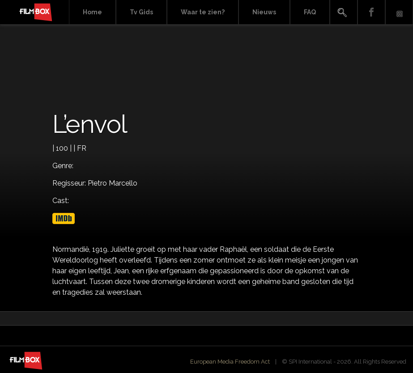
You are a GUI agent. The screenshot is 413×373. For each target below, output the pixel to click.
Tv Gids (141, 12)
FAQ (310, 12)
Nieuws (264, 12)
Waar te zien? (203, 12)
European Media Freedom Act (230, 361)
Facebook (371, 12)
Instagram (399, 12)
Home (92, 12)
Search (344, 12)
